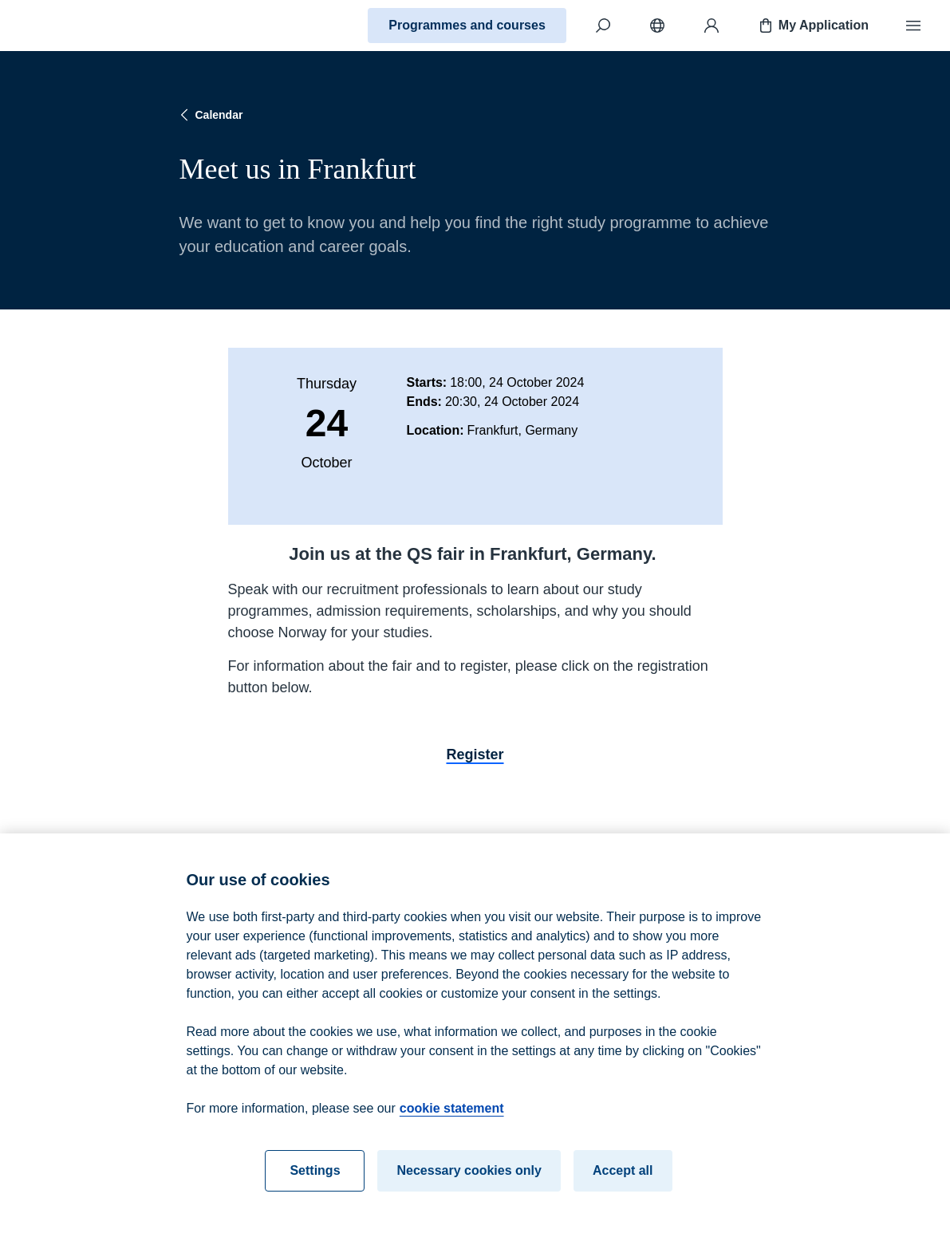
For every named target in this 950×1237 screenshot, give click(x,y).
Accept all (623, 1179)
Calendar (209, 115)
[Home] (68, 25)
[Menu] (913, 25)
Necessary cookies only (468, 1179)
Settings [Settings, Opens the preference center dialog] (315, 1179)
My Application (812, 25)
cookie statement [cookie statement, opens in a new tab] (452, 1117)
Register (474, 754)
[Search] (603, 25)
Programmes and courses (467, 25)
